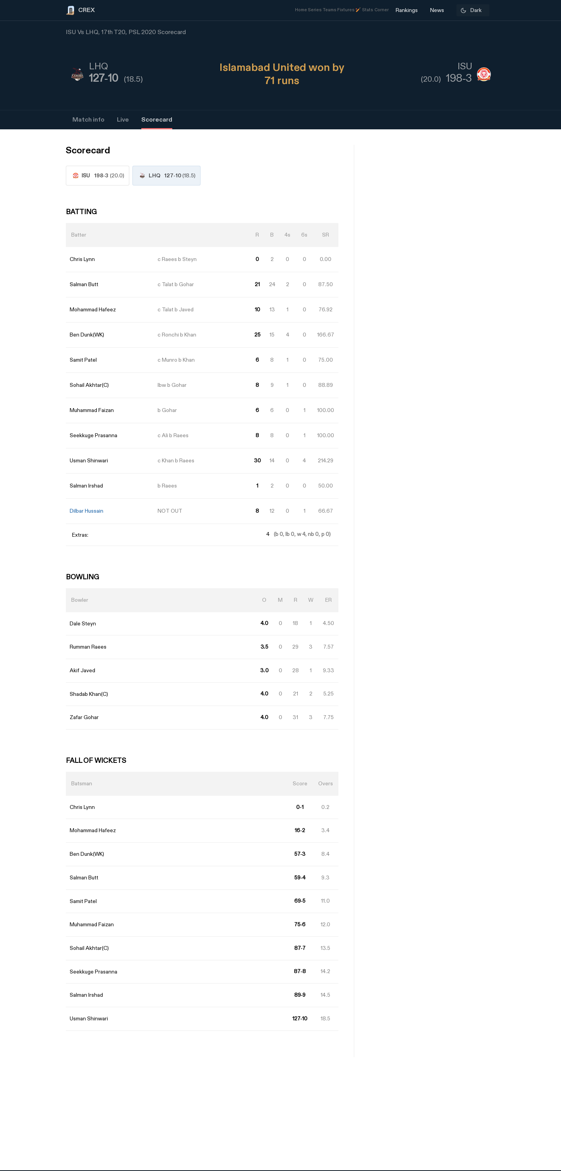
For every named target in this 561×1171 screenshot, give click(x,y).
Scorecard (156, 120)
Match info (88, 120)
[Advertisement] (532, 631)
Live (123, 120)
